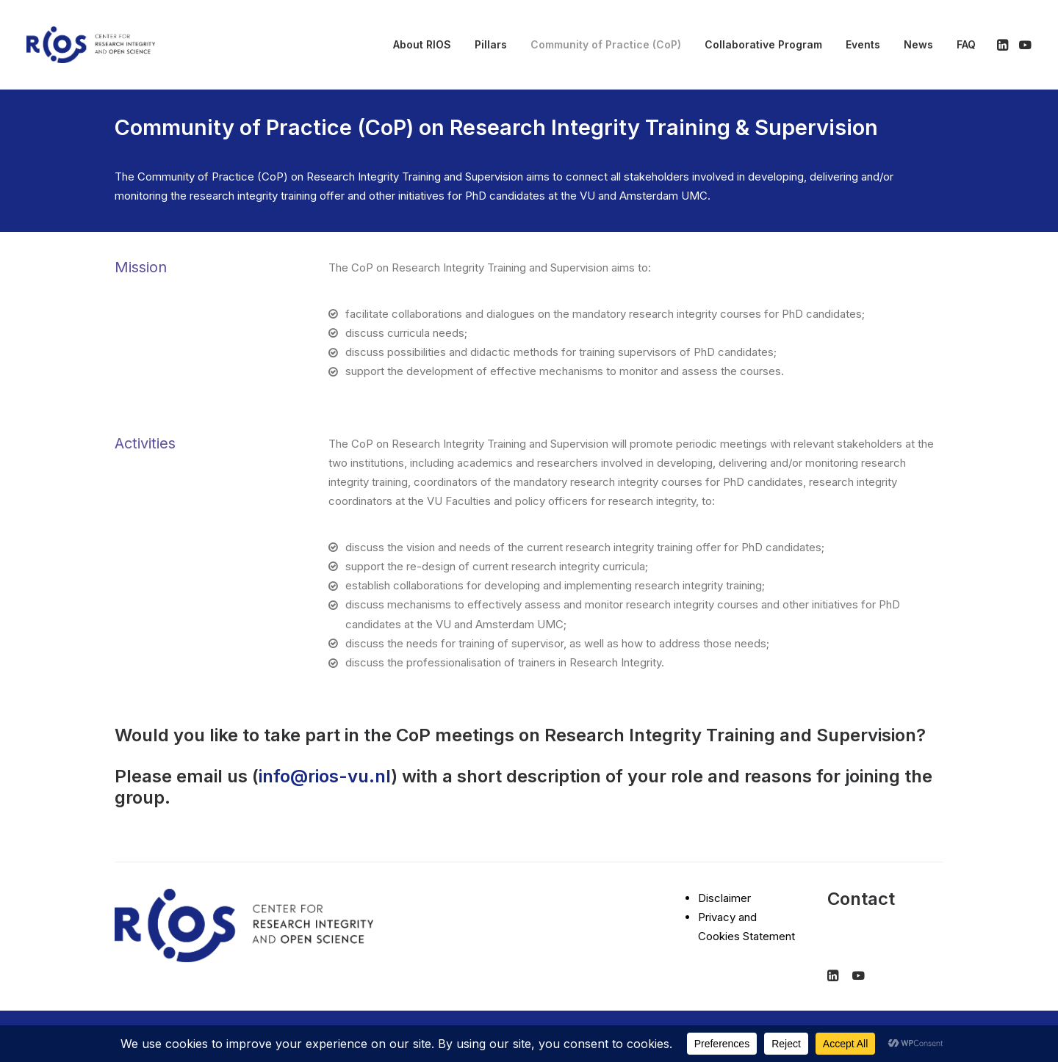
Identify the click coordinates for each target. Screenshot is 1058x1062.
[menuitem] (422, 45)
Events (863, 44)
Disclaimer (724, 898)
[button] (1004, 45)
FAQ (966, 44)
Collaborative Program (763, 44)
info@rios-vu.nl (325, 776)
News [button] (918, 44)
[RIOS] (90, 44)
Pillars (491, 44)
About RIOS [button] (422, 44)
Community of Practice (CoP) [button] (605, 44)
